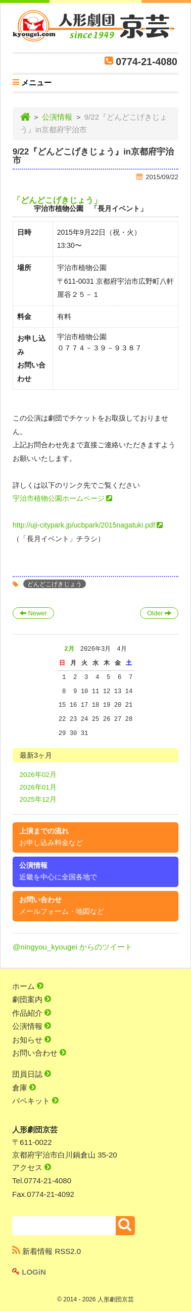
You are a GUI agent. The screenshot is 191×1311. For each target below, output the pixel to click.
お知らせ (31, 1039)
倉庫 (24, 1087)
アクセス (31, 1167)
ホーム (27, 986)
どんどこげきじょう (54, 584)
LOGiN (29, 1272)
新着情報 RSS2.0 (46, 1251)
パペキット (35, 1100)
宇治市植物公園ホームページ (59, 498)
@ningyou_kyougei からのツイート (72, 946)
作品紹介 (31, 1013)
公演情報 (57, 117)
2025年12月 (38, 799)
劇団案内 (31, 999)
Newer (33, 613)
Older (159, 613)
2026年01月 (38, 787)
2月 (69, 649)
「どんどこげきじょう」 (57, 200)
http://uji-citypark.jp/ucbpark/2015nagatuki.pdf (84, 525)
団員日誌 (31, 1074)
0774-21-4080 (146, 61)
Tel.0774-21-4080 (41, 1180)
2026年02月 (38, 774)
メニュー (32, 83)
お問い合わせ (61, 905)
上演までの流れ (51, 837)
